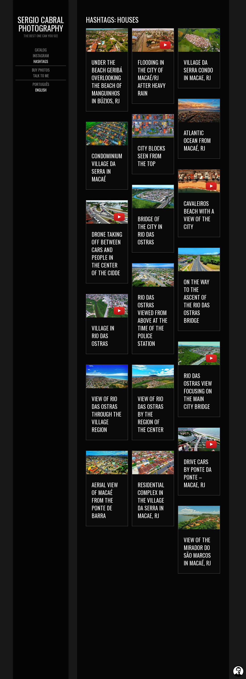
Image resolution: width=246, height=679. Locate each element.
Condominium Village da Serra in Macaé (107, 172)
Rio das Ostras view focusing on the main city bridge (198, 397)
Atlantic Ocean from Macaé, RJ (197, 141)
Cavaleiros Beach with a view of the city (199, 217)
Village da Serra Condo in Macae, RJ (198, 70)
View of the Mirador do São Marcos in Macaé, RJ (197, 561)
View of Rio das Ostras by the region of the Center (143, 422)
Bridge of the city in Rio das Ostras (150, 235)
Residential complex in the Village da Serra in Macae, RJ (143, 511)
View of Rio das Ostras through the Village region (114, 421)
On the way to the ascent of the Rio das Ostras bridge (197, 304)
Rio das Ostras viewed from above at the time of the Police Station (152, 325)
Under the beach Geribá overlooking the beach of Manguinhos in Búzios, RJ (107, 81)
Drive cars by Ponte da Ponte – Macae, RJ (197, 481)
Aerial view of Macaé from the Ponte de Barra (112, 510)
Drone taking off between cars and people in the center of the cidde (107, 258)
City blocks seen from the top (151, 158)
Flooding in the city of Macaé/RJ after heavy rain (151, 77)
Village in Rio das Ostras (103, 344)
